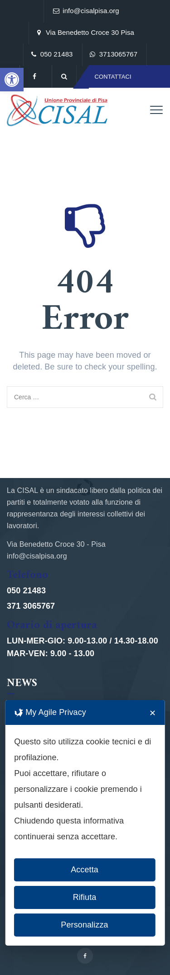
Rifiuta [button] (85, 897)
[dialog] (85, 823)
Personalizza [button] (84, 924)
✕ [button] (152, 713)
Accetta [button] (84, 869)
